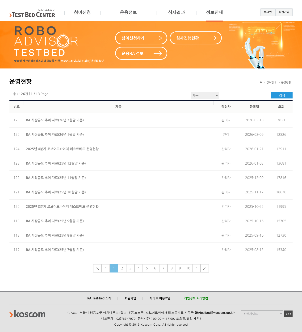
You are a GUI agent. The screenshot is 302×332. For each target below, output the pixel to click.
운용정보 (128, 16)
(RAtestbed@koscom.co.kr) (215, 312)
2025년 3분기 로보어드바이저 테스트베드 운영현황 (62, 206)
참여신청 (82, 16)
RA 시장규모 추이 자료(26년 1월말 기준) (55, 134)
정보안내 (214, 16)
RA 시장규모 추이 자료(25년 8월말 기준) (55, 235)
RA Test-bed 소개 (99, 298)
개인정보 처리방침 (196, 298)
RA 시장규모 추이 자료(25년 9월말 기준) (55, 221)
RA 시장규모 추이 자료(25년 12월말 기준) (56, 163)
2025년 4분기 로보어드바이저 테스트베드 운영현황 (62, 149)
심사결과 (176, 16)
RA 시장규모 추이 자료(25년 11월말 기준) (56, 177)
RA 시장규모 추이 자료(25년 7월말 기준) (55, 249)
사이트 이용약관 (160, 298)
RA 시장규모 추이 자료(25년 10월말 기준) (56, 192)
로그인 (268, 12)
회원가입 (284, 12)
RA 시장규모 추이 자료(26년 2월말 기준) (55, 120)
